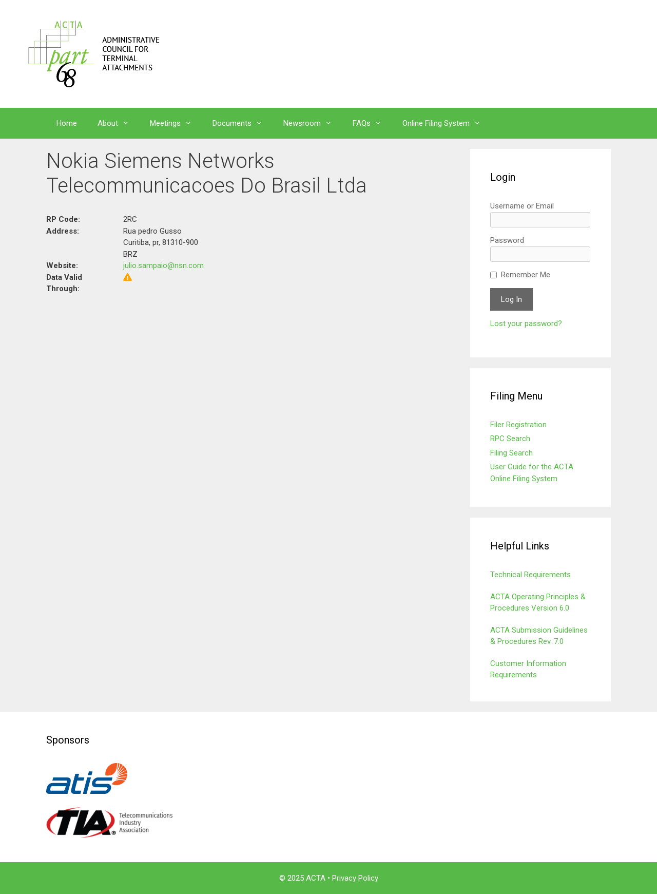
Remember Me (525, 274)
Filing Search (511, 453)
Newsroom (312, 123)
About (119, 123)
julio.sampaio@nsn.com (163, 265)
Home (66, 123)
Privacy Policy (355, 878)
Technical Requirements (530, 574)
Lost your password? (526, 323)
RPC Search (510, 438)
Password (507, 240)
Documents (242, 123)
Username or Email (522, 206)
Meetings (176, 123)
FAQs (372, 123)
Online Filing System (446, 123)
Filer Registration (518, 424)
